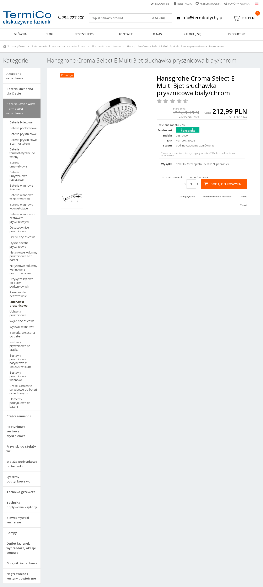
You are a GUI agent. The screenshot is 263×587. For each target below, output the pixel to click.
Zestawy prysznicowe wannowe (18, 376)
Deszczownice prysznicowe (19, 229)
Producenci (237, 34)
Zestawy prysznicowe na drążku (20, 346)
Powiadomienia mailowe (217, 196)
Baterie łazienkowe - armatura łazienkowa (58, 46)
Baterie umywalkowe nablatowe (18, 176)
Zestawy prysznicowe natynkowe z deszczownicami (21, 361)
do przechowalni (171, 177)
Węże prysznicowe (22, 321)
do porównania (198, 177)
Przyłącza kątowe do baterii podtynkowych (21, 282)
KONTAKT (125, 34)
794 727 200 (71, 17)
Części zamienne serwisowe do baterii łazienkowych (23, 389)
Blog (49, 34)
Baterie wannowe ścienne (21, 187)
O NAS (157, 34)
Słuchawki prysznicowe (106, 46)
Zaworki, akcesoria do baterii (22, 334)
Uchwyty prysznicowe (18, 313)
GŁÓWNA (20, 34)
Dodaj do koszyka (225, 184)
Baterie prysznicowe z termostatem (23, 141)
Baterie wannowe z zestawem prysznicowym (23, 218)
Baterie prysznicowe (23, 134)
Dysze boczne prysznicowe (19, 245)
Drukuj (243, 196)
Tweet (243, 205)
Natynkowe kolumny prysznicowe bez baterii (23, 256)
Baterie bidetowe (21, 122)
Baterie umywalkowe (18, 164)
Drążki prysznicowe (23, 237)
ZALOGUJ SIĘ (192, 34)
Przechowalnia (210, 3)
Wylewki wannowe (22, 327)
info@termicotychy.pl (200, 17)
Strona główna (16, 46)
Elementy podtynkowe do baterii (20, 403)
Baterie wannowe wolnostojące (21, 206)
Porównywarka (238, 3)
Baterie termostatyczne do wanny (22, 153)
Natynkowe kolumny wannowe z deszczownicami (23, 269)
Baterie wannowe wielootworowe (21, 197)
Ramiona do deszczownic (18, 294)
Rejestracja (184, 3)
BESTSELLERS (84, 34)
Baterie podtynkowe (23, 128)
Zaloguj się (162, 3)
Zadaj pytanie (187, 196)
